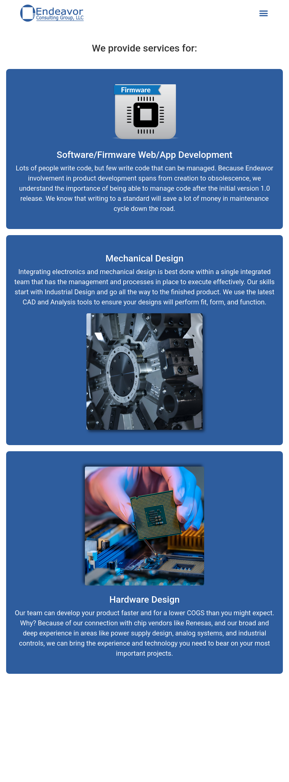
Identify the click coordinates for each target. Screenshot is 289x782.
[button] (264, 14)
